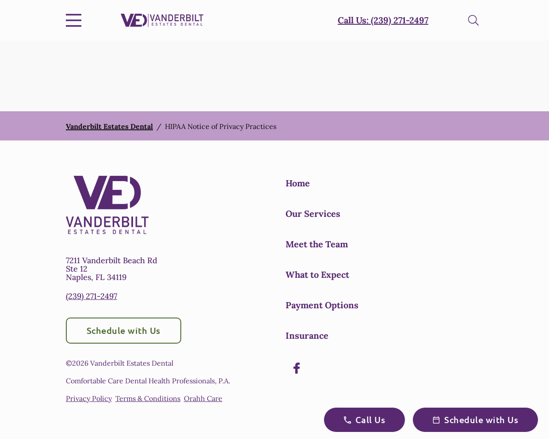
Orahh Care (203, 398)
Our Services (313, 213)
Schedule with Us (123, 330)
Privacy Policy (89, 398)
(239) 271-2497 (91, 296)
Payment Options (322, 304)
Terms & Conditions (147, 398)
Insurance (307, 335)
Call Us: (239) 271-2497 (383, 20)
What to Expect (317, 274)
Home (298, 183)
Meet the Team (317, 244)
